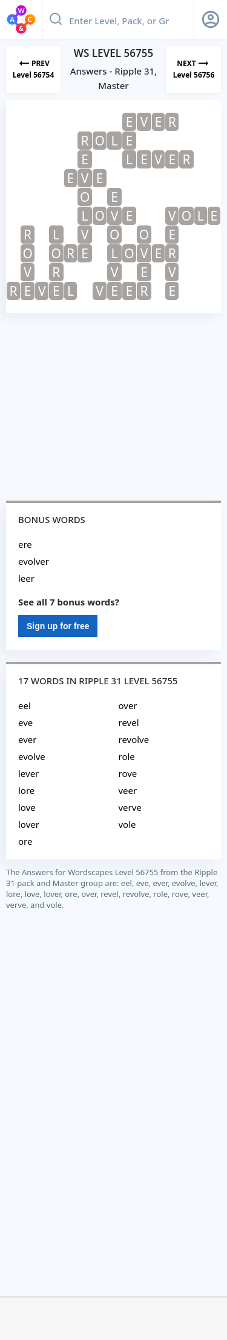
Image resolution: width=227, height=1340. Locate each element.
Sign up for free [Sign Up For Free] (58, 626)
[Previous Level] (33, 69)
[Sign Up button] (210, 19)
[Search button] (55, 19)
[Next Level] (193, 69)
